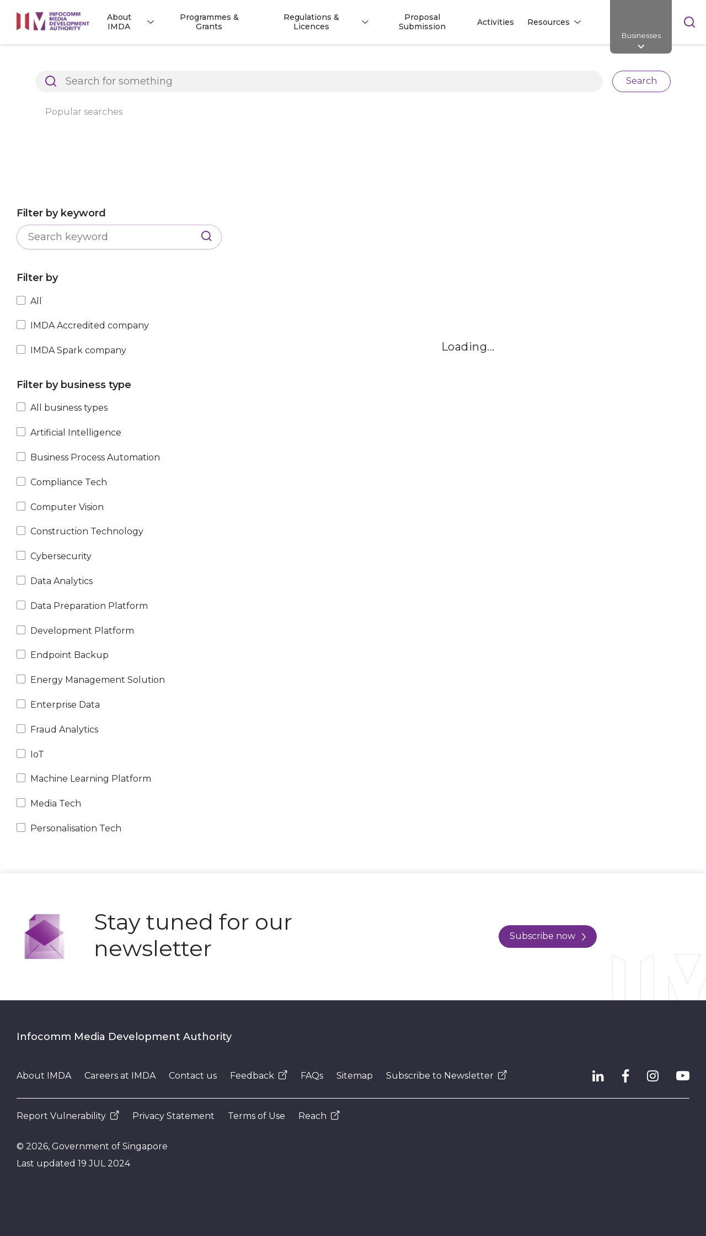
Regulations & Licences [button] (311, 21)
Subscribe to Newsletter (446, 1075)
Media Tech (55, 803)
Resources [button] (548, 22)
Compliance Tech (68, 482)
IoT (37, 754)
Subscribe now (548, 936)
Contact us (193, 1075)
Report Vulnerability (68, 1116)
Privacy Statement (173, 1116)
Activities (495, 22)
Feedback (258, 1075)
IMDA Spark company (78, 350)
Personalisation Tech (75, 828)
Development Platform (82, 630)
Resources (188, 63)
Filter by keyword (61, 213)
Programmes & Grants (209, 21)
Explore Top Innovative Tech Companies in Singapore (339, 63)
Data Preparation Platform (89, 606)
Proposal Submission (422, 21)
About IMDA (44, 1075)
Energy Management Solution (97, 680)
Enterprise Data (65, 704)
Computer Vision (67, 507)
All (36, 301)
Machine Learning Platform (90, 778)
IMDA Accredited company (89, 325)
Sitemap (354, 1075)
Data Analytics (61, 581)
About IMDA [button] (119, 21)
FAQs (312, 1075)
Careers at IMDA (120, 1075)
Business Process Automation (95, 457)
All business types (69, 407)
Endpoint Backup (69, 655)
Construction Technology (86, 531)
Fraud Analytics (64, 729)
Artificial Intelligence (75, 432)
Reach (319, 1116)
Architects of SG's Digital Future (80, 63)
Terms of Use (256, 1116)
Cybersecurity (61, 556)
